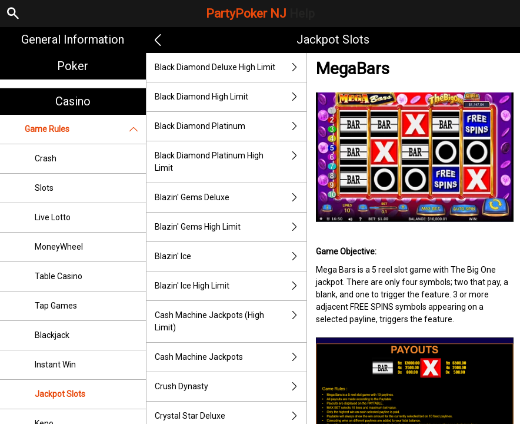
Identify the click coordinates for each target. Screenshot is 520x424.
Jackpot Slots (60, 394)
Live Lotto (53, 217)
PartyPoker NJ (260, 13)
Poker (72, 66)
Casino (73, 101)
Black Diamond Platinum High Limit (230, 162)
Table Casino (58, 276)
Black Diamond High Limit (230, 96)
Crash (45, 158)
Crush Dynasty (230, 386)
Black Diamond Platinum (230, 126)
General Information (72, 39)
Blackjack (52, 335)
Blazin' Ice (230, 256)
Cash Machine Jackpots (230, 357)
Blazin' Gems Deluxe (230, 197)
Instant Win (55, 364)
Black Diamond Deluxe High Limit (230, 67)
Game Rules (85, 129)
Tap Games (56, 305)
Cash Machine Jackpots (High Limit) (230, 321)
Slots (44, 188)
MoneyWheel (59, 246)
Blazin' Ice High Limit (230, 285)
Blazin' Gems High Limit (230, 227)
